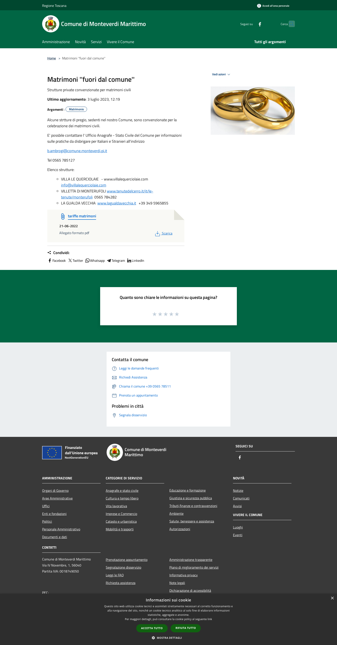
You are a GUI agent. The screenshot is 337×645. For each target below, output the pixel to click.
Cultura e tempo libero (122, 498)
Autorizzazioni (179, 528)
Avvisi (237, 506)
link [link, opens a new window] (210, 619)
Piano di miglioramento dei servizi (194, 567)
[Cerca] (290, 24)
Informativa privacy (183, 575)
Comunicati (241, 498)
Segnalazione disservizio (123, 567)
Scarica (163, 233)
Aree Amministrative (57, 498)
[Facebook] (251, 24)
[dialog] (168, 619)
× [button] (332, 598)
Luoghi (238, 527)
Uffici (46, 506)
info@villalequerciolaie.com (83, 185)
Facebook (56, 260)
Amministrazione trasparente (190, 559)
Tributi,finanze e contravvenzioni (193, 505)
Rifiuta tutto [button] (186, 628)
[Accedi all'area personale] (273, 6)
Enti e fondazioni (54, 513)
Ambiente (176, 513)
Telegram (115, 260)
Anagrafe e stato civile (122, 490)
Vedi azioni (221, 74)
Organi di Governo (55, 490)
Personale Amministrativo (61, 529)
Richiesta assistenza (120, 582)
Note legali (177, 582)
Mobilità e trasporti (120, 529)
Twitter (75, 260)
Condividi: (58, 253)
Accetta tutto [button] (152, 628)
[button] (168, 638)
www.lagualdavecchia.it (116, 203)
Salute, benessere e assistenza (191, 521)
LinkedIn (135, 260)
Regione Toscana (54, 5)
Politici (47, 521)
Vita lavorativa (116, 506)
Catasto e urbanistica (121, 521)
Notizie (238, 490)
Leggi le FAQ (115, 575)
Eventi (237, 535)
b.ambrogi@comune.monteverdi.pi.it (77, 151)
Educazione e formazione (187, 490)
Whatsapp (95, 260)
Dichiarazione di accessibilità (190, 590)
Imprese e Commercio (121, 513)
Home (51, 58)
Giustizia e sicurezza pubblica (190, 498)
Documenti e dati (54, 536)
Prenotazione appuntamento (126, 559)
